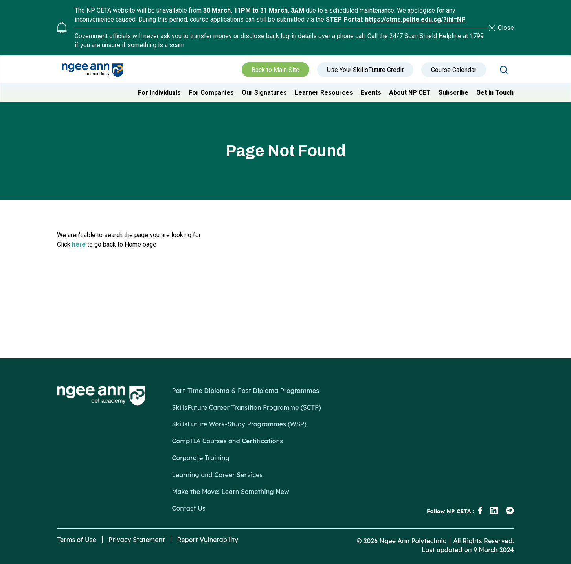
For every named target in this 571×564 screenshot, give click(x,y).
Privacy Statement (136, 540)
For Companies (211, 92)
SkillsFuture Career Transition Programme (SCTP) (246, 407)
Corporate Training (201, 458)
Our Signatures (264, 92)
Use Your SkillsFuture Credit (365, 70)
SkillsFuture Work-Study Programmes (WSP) (239, 424)
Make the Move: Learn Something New (230, 492)
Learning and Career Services (217, 475)
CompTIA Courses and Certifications (227, 441)
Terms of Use (76, 540)
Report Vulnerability (207, 540)
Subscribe (453, 92)
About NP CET (410, 92)
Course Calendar (453, 70)
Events (371, 92)
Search (504, 69)
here (79, 244)
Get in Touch (495, 92)
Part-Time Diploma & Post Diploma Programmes (245, 390)
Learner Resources (324, 92)
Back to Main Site (275, 70)
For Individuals (159, 92)
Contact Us (189, 508)
